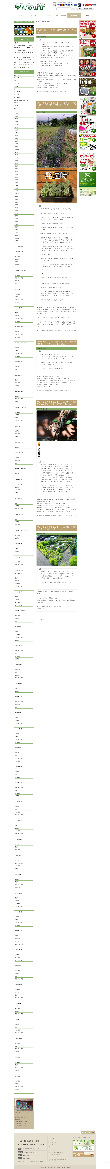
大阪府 (16, 185)
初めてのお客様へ (61, 15)
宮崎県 (16, 235)
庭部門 (16, 262)
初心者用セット (18, 78)
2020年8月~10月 (19, 251)
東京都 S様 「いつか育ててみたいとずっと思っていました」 (23, 49)
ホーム (20, 15)
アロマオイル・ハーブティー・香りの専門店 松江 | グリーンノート (24, 1125)
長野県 (16, 166)
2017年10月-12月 (19, 782)
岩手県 (16, 119)
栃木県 (16, 135)
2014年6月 (17, 1076)
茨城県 (16, 132)
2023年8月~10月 (19, 452)
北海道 (16, 113)
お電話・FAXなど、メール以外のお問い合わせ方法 (29, 1161)
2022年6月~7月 (18, 375)
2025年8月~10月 (19, 570)
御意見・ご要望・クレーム (21, 100)
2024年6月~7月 (18, 498)
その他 (16, 105)
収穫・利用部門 (19, 278)
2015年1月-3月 (18, 1003)
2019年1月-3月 (18, 683)
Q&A (87, 15)
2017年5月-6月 (18, 820)
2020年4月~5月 (18, 592)
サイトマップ (51, 1157)
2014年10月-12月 (19, 1019)
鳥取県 (16, 196)
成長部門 (17, 259)
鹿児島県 (17, 238)
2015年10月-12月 (19, 931)
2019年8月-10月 (19, 627)
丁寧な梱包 (17, 83)
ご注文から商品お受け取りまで (55, 1152)
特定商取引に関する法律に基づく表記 (57, 1159)
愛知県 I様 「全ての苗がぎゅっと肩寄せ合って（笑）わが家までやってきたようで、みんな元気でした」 (24, 65)
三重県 (16, 177)
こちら (20, 1119)
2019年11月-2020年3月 (20, 611)
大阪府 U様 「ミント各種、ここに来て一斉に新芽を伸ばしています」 (23, 44)
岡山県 (16, 202)
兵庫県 (16, 188)
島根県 (16, 199)
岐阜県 (16, 168)
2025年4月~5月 (18, 543)
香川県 (16, 213)
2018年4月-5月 (18, 748)
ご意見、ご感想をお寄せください (24, 21)
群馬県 (16, 138)
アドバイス (17, 92)
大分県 (16, 232)
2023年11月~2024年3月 (20, 469)
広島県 (16, 205)
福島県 (16, 130)
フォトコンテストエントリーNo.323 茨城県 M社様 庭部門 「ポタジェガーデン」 (57, 528)
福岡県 (16, 221)
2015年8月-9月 (18, 949)
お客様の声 (74, 15)
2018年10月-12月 (19, 697)
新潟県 (16, 152)
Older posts (40, 619)
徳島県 (16, 210)
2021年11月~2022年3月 (20, 343)
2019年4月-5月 (18, 664)
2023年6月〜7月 (19, 442)
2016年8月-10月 (19, 855)
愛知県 (16, 174)
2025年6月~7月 (18, 557)
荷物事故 (16, 103)
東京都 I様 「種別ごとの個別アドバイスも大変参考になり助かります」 (24, 59)
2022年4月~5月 (18, 362)
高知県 (16, 218)
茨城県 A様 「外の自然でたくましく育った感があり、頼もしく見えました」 (56, 342)
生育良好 (16, 94)
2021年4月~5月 (18, 289)
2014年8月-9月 (18, 1038)
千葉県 (16, 144)
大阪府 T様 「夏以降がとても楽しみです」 (23, 54)
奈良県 (16, 191)
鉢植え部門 (18, 256)
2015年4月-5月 (18, 984)
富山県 (16, 155)
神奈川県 (17, 149)
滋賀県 (16, 180)
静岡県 (16, 171)
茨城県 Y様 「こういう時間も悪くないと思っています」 (56, 31)
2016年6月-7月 (18, 874)
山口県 (16, 207)
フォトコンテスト (18, 246)
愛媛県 (16, 216)
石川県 (16, 157)
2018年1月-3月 (18, 766)
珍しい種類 (17, 97)
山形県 (16, 127)
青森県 (16, 116)
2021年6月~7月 (18, 308)
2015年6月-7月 (18, 966)
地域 (15, 108)
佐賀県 (16, 224)
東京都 (16, 146)
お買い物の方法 (52, 1149)
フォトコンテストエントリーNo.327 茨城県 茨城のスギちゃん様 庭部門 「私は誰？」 (57, 403)
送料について (51, 1150)
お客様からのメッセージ (54, 1154)
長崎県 (16, 227)
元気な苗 (16, 80)
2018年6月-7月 (18, 729)
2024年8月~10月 (19, 514)
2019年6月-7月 (18, 645)
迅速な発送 (17, 75)
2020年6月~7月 (18, 573)
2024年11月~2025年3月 (20, 530)
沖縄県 (16, 241)
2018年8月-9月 (18, 713)
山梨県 (16, 163)
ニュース (47, 15)
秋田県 (16, 124)
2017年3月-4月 (18, 839)
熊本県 (16, 229)
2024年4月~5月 (18, 479)
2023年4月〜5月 (19, 426)
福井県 (16, 160)
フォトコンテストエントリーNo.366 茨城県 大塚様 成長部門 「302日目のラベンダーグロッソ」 (56, 105)
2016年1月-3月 (18, 912)
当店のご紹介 (34, 15)
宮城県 (16, 121)
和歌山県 (17, 193)
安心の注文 (17, 86)
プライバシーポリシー (53, 1161)
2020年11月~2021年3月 (20, 270)
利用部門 (17, 264)
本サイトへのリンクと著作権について (81, 1138)
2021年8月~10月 (19, 327)
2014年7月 (17, 1057)
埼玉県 (16, 141)
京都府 (16, 182)
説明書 (16, 89)
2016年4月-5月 (18, 893)
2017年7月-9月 (18, 801)
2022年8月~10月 (19, 391)
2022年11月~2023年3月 (20, 407)
